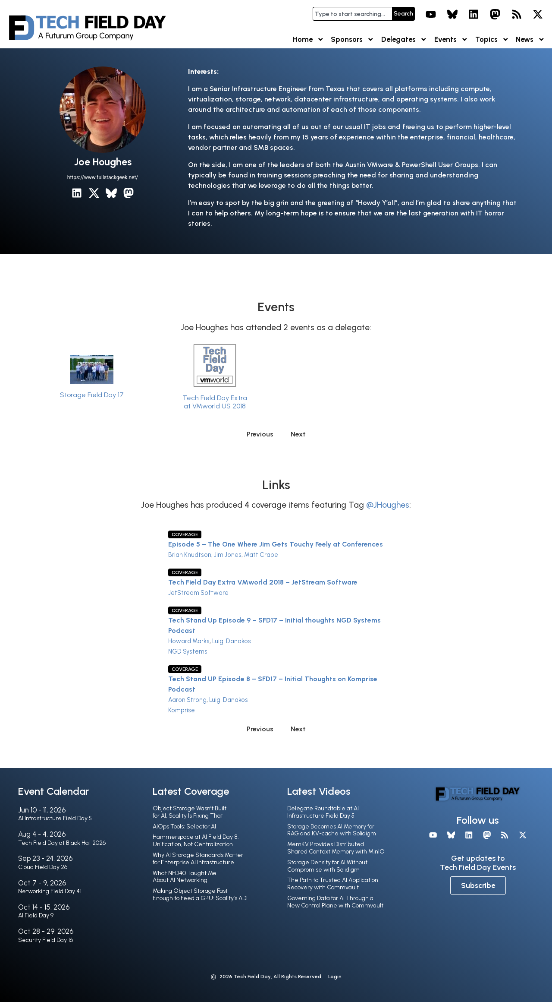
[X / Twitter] (94, 192)
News (530, 39)
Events (451, 39)
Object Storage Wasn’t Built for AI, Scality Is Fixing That (189, 812)
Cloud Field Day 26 (42, 867)
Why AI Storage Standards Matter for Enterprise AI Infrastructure (198, 858)
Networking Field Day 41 (50, 891)
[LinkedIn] (76, 192)
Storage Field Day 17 (92, 395)
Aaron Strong (187, 700)
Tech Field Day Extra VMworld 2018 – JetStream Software (263, 582)
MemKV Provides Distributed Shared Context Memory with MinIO (336, 848)
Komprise (181, 710)
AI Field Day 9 (35, 915)
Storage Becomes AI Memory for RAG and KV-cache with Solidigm (331, 830)
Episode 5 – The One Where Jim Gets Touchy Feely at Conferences (275, 544)
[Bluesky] (111, 192)
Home (308, 39)
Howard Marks (189, 641)
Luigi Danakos (231, 641)
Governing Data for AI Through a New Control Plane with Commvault (335, 902)
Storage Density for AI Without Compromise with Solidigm (327, 866)
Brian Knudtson (189, 555)
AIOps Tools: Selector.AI (184, 826)
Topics (492, 39)
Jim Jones (228, 555)
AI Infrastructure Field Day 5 (55, 818)
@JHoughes (387, 505)
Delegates (404, 39)
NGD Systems (187, 651)
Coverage (185, 534)
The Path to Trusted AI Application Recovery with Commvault (332, 883)
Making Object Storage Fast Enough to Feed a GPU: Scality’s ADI (200, 894)
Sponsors (352, 39)
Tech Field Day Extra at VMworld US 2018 (214, 402)
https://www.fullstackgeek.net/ (102, 177)
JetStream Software (198, 593)
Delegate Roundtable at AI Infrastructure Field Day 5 (323, 812)
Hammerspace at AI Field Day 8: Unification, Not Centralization (196, 840)
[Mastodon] (128, 192)
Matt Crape (261, 555)
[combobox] (352, 14)
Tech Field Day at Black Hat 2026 (62, 843)
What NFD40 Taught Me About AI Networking (184, 876)
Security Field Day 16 (45, 940)
